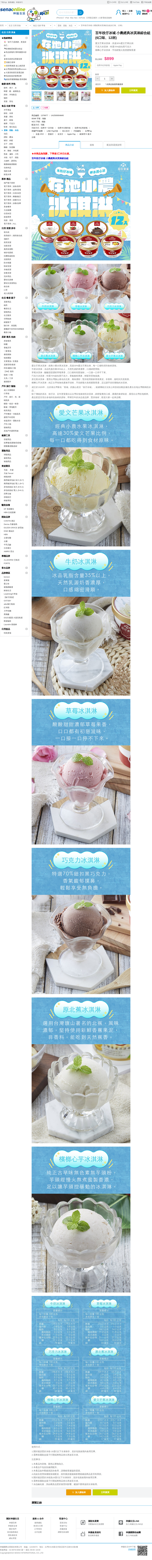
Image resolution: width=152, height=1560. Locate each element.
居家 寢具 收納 (8, 337)
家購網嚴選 (8, 587)
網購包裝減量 (63, 1532)
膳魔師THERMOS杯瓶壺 (14, 329)
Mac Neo (73, 18)
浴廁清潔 (7, 246)
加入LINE (123, 2)
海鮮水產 (7, 171)
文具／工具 (8, 378)
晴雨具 (6, 400)
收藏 (45, 108)
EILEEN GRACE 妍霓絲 (13, 528)
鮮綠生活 (7, 590)
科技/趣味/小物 (10, 368)
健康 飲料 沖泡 (8, 84)
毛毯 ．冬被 (9, 470)
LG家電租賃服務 (105, 18)
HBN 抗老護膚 (10, 512)
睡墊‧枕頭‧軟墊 (11, 404)
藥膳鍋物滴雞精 (10, 164)
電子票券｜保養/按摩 (12, 203)
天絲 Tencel (8, 473)
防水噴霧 (7, 263)
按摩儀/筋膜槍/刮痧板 (12, 443)
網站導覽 (12, 1538)
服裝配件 (7, 382)
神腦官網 (12, 1523)
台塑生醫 (7, 538)
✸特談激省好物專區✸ (13, 76)
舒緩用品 (7, 439)
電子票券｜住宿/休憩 (12, 193)
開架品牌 (6, 517)
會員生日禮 (38, 1526)
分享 (36, 108)
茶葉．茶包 (8, 101)
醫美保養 (6, 505)
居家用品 (7, 302)
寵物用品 (7, 312)
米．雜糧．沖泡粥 (11, 151)
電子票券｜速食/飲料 (12, 186)
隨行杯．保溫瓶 (10, 326)
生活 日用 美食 (15, 25)
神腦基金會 (12, 1526)
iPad (67, 18)
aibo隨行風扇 (9, 604)
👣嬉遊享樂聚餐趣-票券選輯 (15, 79)
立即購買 (133, 90)
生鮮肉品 (7, 168)
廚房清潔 (7, 242)
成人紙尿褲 (8, 293)
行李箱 (6, 393)
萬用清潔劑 (8, 249)
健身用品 (7, 458)
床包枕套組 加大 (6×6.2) (14, 487)
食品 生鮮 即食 (39, 25)
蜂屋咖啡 (7, 621)
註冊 (131, 11)
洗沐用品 (7, 276)
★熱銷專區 (7, 38)
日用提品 (6, 629)
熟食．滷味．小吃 (11, 154)
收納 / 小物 (8, 375)
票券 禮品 (6, 179)
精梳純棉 (7, 477)
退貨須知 (63, 1523)
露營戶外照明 (9, 417)
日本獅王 (7, 548)
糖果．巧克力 (9, 123)
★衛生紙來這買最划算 (13, 59)
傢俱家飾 (7, 354)
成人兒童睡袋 (9, 390)
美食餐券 (7, 207)
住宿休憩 (7, 213)
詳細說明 (132, 1549)
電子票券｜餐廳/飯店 (12, 196)
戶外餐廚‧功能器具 (12, 414)
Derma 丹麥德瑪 (10, 524)
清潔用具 (7, 259)
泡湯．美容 (8, 220)
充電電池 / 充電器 (11, 361)
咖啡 (5, 98)
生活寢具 (7, 315)
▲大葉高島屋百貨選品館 (14, 72)
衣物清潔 (7, 269)
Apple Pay (117, 65)
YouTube (134, 2)
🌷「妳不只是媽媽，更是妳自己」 (15, 43)
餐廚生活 (7, 309)
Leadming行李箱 (10, 594)
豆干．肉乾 (8, 144)
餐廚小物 (7, 332)
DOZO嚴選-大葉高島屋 (13, 618)
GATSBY (7, 601)
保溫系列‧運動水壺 (12, 421)
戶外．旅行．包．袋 (12, 397)
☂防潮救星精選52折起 (13, 49)
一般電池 (7, 351)
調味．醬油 (8, 137)
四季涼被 (7, 494)
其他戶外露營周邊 (11, 431)
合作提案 (38, 1532)
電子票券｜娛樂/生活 (12, 200)
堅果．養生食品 (10, 127)
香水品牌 (6, 568)
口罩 (5, 290)
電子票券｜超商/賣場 (12, 190)
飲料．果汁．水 (10, 88)
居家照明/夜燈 (9, 365)
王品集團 (7, 210)
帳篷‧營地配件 (10, 407)
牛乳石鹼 (7, 545)
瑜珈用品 (7, 461)
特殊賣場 (7, 633)
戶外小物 (7, 424)
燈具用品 (7, 410)
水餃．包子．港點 (11, 157)
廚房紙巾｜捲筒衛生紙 (13, 236)
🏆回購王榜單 (9, 62)
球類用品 (7, 455)
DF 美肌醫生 (9, 509)
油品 (5, 134)
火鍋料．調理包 (10, 161)
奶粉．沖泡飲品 (10, 95)
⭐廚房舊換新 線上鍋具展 (14, 66)
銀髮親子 (7, 322)
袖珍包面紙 (8, 252)
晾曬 (5, 344)
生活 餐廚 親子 (8, 298)
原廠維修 (63, 1529)
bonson (7, 577)
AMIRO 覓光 (9, 551)
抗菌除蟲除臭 (9, 256)
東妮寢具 (6, 466)
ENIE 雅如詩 (9, 531)
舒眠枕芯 (7, 497)
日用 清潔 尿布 (8, 228)
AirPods (82, 18)
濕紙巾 (6, 239)
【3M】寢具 (9, 371)
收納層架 (7, 358)
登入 (124, 11)
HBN (6, 534)
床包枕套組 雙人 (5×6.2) (14, 490)
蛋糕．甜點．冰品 (65, 25)
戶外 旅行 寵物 (8, 386)
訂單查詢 (38, 1529)
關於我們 (12, 1529)
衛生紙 (6, 232)
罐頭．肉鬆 (8, 140)
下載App (3, 2)
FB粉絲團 (146, 2)
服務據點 (11, 2)
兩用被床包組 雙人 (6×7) (14, 483)
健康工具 (6, 435)
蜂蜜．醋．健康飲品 (12, 91)
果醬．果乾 (8, 117)
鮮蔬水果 (7, 174)
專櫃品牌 (6, 556)
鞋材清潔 (7, 266)
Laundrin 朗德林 (10, 624)
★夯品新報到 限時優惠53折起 (15, 54)
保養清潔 (7, 273)
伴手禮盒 (7, 110)
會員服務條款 (12, 1532)
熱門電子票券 (9, 183)
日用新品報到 (91, 18)
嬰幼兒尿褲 (8, 280)
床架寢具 (7, 341)
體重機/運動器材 (10, 446)
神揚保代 (19, 2)
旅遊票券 (7, 217)
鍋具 (5, 305)
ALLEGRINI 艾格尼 (11, 560)
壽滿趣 (6, 614)
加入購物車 (108, 90)
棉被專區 (7, 500)
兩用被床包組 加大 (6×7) (14, 480)
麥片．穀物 (8, 120)
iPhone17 (60, 18)
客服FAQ (63, 1526)
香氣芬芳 (7, 348)
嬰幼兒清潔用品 (10, 283)
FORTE (7, 563)
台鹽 (5, 541)
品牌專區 (6, 573)
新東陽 (6, 580)
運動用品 (6, 450)
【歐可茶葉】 (9, 597)
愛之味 (6, 584)
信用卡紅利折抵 (103, 65)
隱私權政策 (12, 1535)
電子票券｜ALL (10, 224)
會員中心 (127, 14)
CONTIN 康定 (9, 521)
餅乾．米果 (8, 113)
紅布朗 (6, 607)
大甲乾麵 (7, 611)
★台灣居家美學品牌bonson (15, 69)
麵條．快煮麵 (9, 147)
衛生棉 (6, 286)
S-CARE (111, 2)
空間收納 (7, 319)
